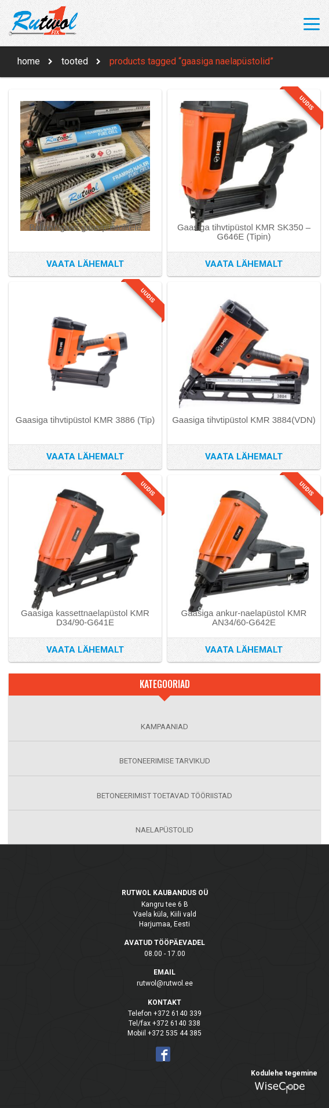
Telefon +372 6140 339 (165, 1013)
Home (28, 61)
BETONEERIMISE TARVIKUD (164, 760)
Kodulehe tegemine (284, 1073)
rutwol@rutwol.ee (165, 983)
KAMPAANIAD (164, 726)
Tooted (74, 61)
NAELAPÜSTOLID (164, 829)
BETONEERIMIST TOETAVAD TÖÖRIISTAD (164, 795)
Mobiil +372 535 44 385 (164, 1033)
